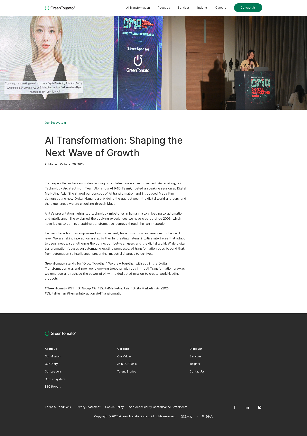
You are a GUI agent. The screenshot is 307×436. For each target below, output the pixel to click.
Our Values (124, 356)
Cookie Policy (114, 407)
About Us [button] (164, 7)
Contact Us (248, 7)
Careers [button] (220, 7)
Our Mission (52, 356)
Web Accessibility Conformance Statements (157, 407)
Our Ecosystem (55, 122)
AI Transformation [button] (138, 7)
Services (184, 7)
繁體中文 (186, 416)
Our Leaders (53, 371)
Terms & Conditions (58, 407)
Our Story (51, 363)
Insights (202, 7)
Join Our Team (127, 363)
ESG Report (53, 386)
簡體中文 (207, 416)
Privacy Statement (88, 407)
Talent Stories (126, 371)
